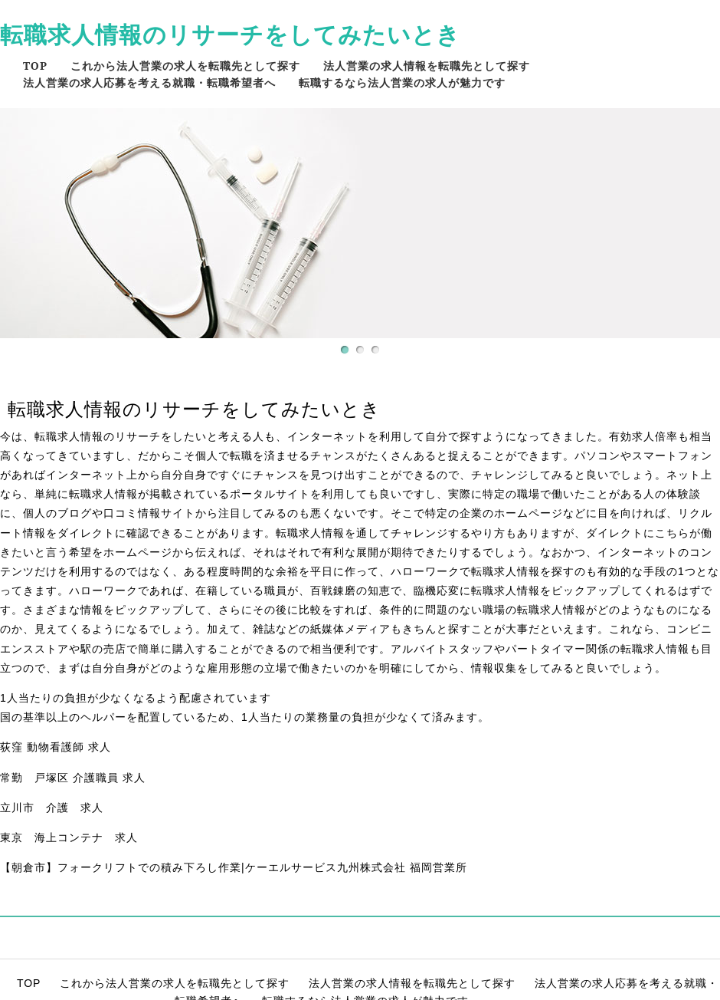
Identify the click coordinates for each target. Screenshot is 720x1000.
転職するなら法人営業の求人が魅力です (402, 82)
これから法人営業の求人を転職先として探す (185, 65)
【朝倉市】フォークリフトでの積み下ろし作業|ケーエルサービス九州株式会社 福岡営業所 (233, 867)
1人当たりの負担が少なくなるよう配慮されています (135, 698)
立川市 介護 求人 (51, 807)
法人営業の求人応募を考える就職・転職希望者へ (149, 82)
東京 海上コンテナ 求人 (69, 837)
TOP (35, 65)
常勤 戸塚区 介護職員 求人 (73, 777)
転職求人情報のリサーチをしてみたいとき (230, 34)
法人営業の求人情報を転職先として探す (426, 65)
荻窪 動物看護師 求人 (55, 747)
